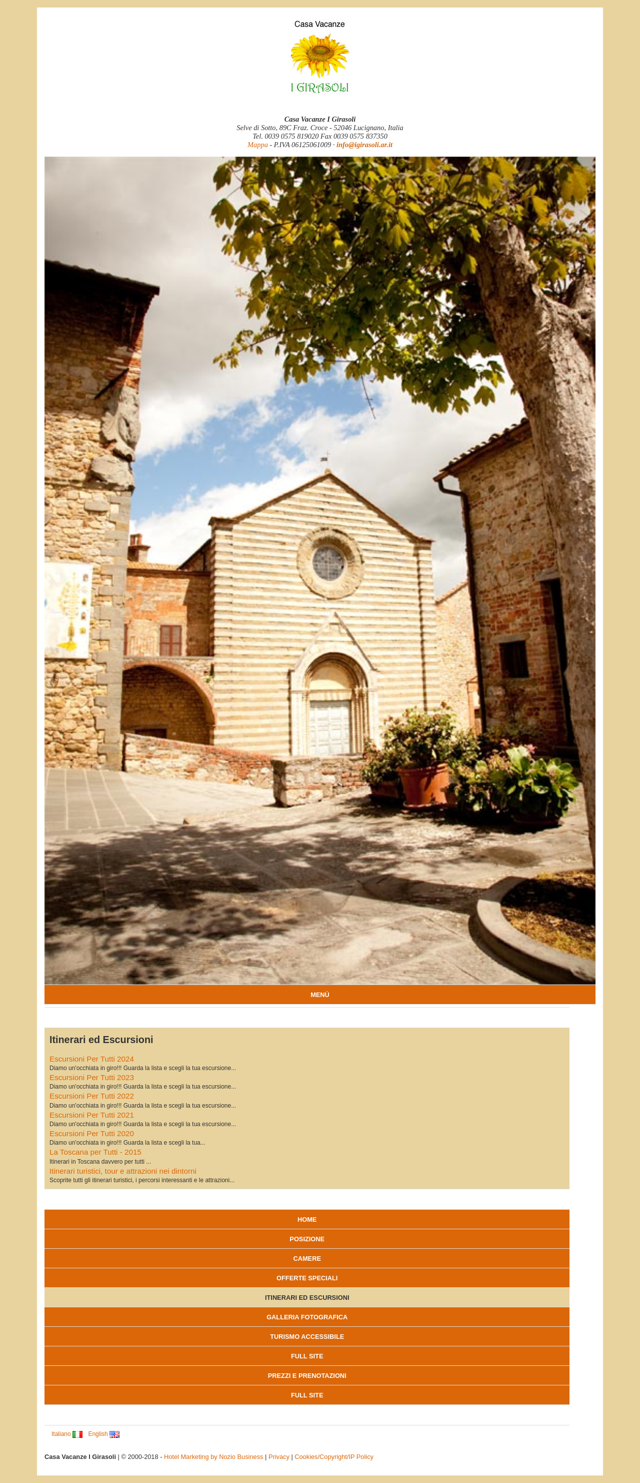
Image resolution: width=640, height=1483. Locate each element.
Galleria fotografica (307, 1317)
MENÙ (320, 995)
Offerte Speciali (307, 1278)
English (104, 1433)
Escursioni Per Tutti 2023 (92, 1077)
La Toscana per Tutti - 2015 (96, 1152)
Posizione (307, 1239)
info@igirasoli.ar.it (364, 145)
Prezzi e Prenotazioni (307, 1375)
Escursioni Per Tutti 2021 (92, 1115)
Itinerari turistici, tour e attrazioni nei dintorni (123, 1171)
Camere (306, 1258)
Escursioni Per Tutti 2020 (92, 1133)
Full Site (307, 1356)
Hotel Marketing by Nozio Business (213, 1456)
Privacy (279, 1456)
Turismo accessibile (307, 1336)
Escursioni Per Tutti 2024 (92, 1059)
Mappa (258, 145)
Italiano (67, 1433)
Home (307, 1219)
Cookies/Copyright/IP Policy (334, 1456)
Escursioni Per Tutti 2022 (92, 1096)
